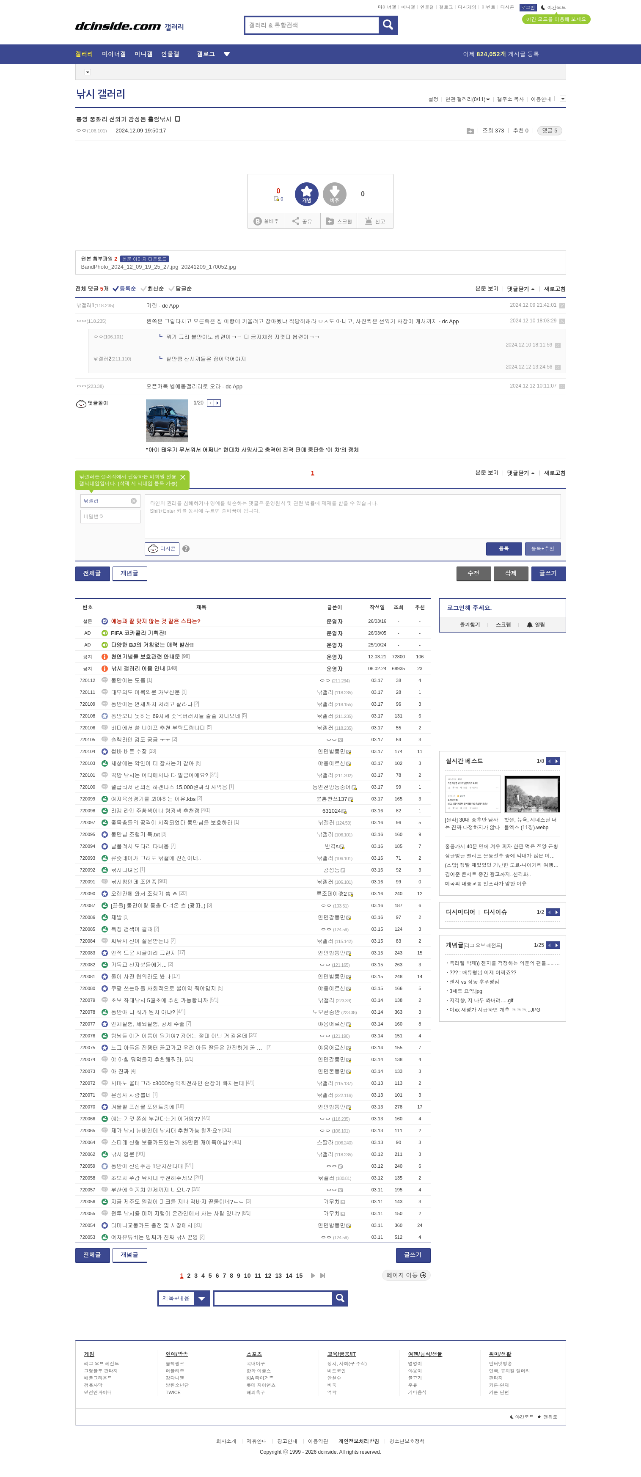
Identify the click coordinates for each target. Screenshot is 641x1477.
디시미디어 (461, 912)
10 (247, 1275)
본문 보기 (487, 289)
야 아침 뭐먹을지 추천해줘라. (142, 1059)
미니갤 (408, 7)
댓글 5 (550, 130)
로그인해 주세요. (469, 608)
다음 (313, 1276)
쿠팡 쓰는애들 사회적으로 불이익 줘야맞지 (159, 988)
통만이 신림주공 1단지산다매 (142, 1166)
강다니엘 (175, 1378)
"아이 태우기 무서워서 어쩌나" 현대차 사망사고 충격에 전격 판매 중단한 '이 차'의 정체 (252, 450)
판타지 (496, 1378)
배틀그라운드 (98, 1378)
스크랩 (470, 131)
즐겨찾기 (470, 625)
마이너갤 (387, 7)
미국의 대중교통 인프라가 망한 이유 (486, 884)
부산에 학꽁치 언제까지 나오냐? (146, 1190)
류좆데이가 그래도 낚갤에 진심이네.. (151, 858)
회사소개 (226, 1441)
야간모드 (553, 7)
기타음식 (417, 1392)
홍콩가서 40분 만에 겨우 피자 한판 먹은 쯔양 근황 (501, 847)
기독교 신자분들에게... (134, 965)
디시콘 (507, 7)
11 (257, 1275)
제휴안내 (257, 1441)
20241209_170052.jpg (208, 267)
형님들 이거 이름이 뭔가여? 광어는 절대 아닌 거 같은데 (174, 1036)
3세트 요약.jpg (466, 991)
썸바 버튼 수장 (124, 751)
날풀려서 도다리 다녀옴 (135, 846)
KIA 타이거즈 (260, 1378)
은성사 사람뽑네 (126, 1095)
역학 (332, 1392)
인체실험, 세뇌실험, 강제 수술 (143, 1024)
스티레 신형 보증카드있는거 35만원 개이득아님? (166, 1142)
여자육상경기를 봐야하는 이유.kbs (148, 799)
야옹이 (415, 1370)
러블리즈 (175, 1370)
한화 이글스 (259, 1370)
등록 (504, 549)
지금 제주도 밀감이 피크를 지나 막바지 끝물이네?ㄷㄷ (173, 1202)
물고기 (415, 1378)
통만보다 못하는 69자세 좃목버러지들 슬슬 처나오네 (171, 716)
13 (278, 1275)
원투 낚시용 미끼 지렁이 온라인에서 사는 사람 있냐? (171, 1213)
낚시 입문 (118, 1154)
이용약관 (318, 1441)
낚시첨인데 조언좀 (129, 882)
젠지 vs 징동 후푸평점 (475, 982)
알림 (536, 625)
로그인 (528, 7)
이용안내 (541, 99)
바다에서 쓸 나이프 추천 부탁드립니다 (153, 728)
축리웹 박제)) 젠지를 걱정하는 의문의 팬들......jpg (505, 963)
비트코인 (336, 1370)
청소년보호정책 (407, 1441)
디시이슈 (495, 912)
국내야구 (256, 1363)
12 (268, 1275)
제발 (112, 917)
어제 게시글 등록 (501, 54)
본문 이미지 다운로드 (144, 258)
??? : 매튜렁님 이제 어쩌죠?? (483, 973)
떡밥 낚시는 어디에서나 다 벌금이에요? (155, 775)
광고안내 (287, 1441)
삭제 (562, 305)
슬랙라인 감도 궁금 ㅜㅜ (136, 740)
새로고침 (555, 289)
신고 (375, 221)
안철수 (334, 1378)
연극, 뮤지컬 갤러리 (509, 1370)
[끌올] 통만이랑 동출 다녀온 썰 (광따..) (153, 905)
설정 (433, 99)
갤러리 (84, 54)
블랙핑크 (175, 1363)
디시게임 (467, 7)
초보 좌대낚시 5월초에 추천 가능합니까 (155, 1000)
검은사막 (93, 1385)
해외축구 (256, 1392)
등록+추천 (542, 549)
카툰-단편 (499, 1392)
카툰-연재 (499, 1385)
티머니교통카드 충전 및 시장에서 (147, 1225)
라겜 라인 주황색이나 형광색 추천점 (150, 811)
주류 (413, 1385)
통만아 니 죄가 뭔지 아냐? (138, 1012)
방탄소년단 (177, 1385)
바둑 (332, 1385)
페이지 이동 (406, 1275)
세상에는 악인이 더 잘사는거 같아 (148, 763)
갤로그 (446, 7)
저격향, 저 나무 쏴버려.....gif (482, 1001)
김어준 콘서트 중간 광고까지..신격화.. (488, 874)
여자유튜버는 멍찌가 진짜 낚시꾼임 (150, 1237)
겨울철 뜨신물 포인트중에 (138, 1107)
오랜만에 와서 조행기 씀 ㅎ (139, 894)
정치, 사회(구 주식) (347, 1363)
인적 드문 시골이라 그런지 (139, 953)
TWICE (173, 1392)
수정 (473, 573)
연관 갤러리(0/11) (468, 99)
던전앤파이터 (98, 1392)
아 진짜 (115, 1071)
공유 (302, 221)
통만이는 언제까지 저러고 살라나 (147, 704)
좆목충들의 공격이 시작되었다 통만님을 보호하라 (167, 823)
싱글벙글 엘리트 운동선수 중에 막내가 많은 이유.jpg (502, 856)
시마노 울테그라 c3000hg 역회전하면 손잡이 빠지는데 (173, 1083)
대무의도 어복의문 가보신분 (141, 692)
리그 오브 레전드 (101, 1363)
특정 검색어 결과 (127, 929)
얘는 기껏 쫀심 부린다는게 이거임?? (151, 1119)
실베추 (266, 221)
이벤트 (488, 7)
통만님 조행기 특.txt (131, 834)
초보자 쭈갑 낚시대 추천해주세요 (147, 1178)
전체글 (92, 573)
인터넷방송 (500, 1363)
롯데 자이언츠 (261, 1385)
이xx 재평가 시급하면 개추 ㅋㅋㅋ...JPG (495, 1010)
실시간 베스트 (464, 761)
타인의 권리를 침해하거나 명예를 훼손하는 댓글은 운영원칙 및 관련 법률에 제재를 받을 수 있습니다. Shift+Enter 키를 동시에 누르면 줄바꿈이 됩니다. (264, 507)
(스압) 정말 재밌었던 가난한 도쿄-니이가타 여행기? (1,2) (502, 865)
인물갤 (427, 7)
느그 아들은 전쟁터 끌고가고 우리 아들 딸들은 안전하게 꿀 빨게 (183, 1048)
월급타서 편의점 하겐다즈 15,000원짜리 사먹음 (164, 787)
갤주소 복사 (510, 99)
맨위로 (548, 1416)
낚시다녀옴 (120, 870)
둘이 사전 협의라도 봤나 (136, 977)
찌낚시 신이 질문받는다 (135, 941)
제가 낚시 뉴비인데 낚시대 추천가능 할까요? (161, 1131)
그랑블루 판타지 (101, 1370)
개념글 (129, 573)
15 (299, 1275)
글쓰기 (548, 573)
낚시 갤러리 (100, 94)
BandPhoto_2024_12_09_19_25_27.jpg (130, 267)
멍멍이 (415, 1363)
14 (289, 1275)
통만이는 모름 (124, 680)
